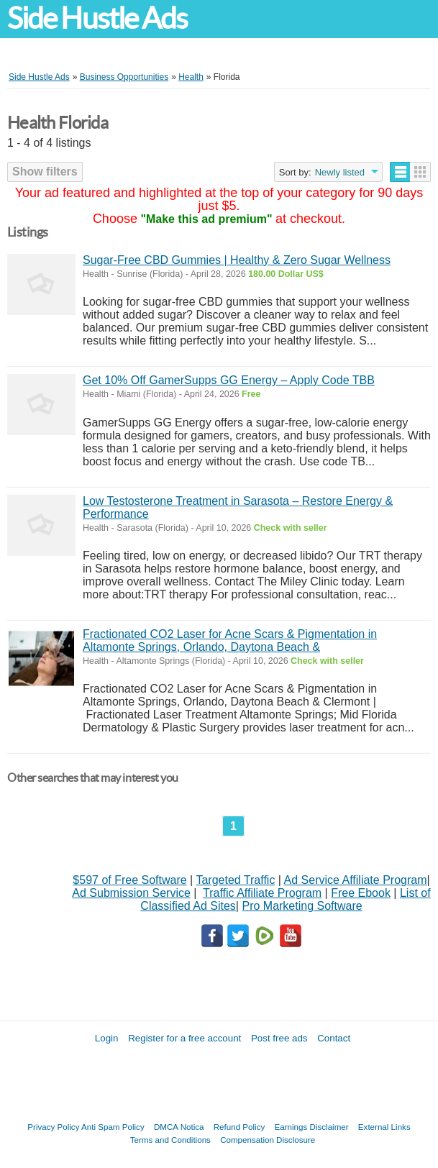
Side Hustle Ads (97, 18)
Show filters (45, 171)
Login (107, 1038)
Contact (333, 1038)
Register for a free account (184, 1038)
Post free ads (279, 1038)
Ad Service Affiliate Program (355, 880)
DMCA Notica (179, 1126)
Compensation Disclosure (267, 1139)
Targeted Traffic (235, 880)
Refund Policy (239, 1126)
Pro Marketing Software (302, 906)
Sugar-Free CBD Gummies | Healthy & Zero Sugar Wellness (237, 260)
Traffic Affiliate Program (262, 893)
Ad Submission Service (131, 893)
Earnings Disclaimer (312, 1126)
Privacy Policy (53, 1126)
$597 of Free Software (129, 880)
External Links (384, 1126)
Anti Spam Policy (113, 1126)
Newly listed (340, 172)
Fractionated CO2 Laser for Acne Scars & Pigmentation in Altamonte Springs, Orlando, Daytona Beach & (230, 640)
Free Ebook (361, 893)
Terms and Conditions (170, 1139)
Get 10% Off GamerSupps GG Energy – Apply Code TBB (229, 380)
